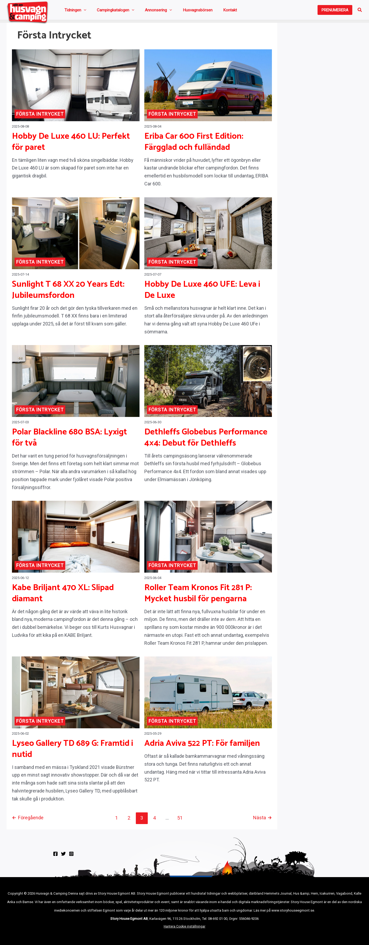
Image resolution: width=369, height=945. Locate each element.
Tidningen (73, 11)
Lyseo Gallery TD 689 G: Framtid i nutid (72, 751)
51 (181, 820)
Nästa (262, 820)
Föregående (28, 820)
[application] (81, 11)
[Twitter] (63, 856)
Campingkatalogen (106, 11)
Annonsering (143, 11)
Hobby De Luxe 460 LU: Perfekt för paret (71, 144)
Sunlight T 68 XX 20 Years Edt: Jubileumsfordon (68, 292)
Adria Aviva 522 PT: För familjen (202, 746)
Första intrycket (40, 116)
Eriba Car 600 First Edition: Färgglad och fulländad (193, 144)
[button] (335, 11)
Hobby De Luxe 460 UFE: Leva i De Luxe (202, 292)
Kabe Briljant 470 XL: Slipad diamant (63, 595)
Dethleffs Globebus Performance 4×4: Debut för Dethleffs (205, 440)
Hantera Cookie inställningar (184, 929)
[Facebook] (55, 856)
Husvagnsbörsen (175, 11)
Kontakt (201, 11)
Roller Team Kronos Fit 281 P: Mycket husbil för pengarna (198, 595)
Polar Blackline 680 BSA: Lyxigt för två (69, 440)
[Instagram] (71, 856)
